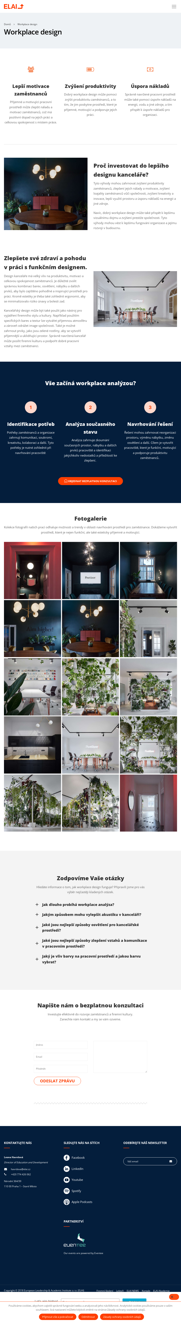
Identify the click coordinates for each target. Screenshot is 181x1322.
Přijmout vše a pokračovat (57, 1317)
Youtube (73, 1180)
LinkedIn (73, 1169)
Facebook (74, 1158)
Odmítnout (88, 1317)
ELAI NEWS (133, 1291)
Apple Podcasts (78, 1203)
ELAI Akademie (161, 1291)
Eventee (98, 1253)
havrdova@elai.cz (20, 1169)
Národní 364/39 (12, 1181)
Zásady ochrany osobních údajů (113, 1297)
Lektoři (120, 1291)
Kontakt (146, 1291)
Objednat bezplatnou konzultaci (90, 481)
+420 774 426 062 (21, 1174)
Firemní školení (104, 1291)
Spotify (72, 1191)
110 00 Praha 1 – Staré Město (20, 1186)
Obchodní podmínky (145, 1297)
